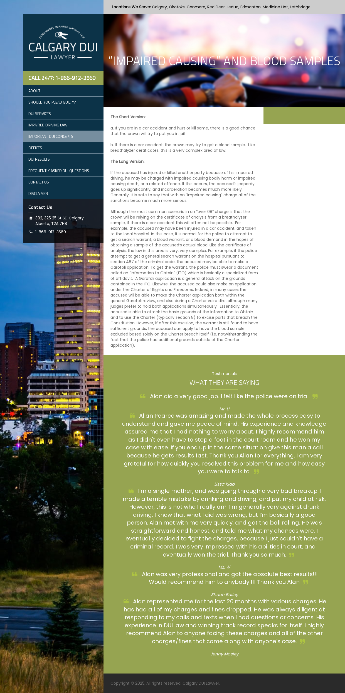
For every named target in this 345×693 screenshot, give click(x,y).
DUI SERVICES (39, 113)
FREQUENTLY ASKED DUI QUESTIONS (58, 170)
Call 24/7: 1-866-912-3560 (61, 78)
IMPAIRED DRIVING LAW (47, 125)
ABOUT (34, 91)
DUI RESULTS (39, 159)
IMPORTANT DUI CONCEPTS (50, 136)
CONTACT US (38, 182)
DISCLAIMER (38, 193)
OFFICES (35, 148)
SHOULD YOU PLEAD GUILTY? (52, 102)
